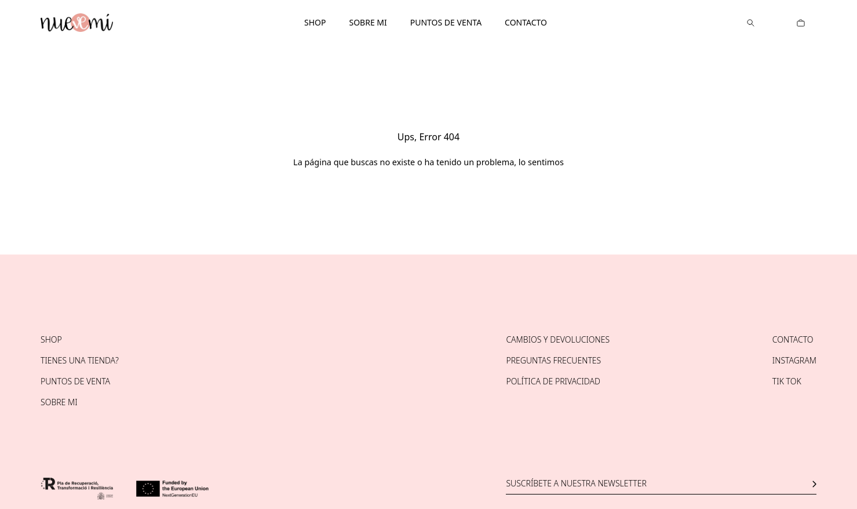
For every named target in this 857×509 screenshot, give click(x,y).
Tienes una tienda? (80, 360)
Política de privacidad (553, 381)
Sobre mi (367, 22)
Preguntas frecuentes (553, 360)
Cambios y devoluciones (558, 339)
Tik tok (786, 381)
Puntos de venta (446, 22)
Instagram (794, 360)
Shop (315, 22)
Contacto (526, 22)
